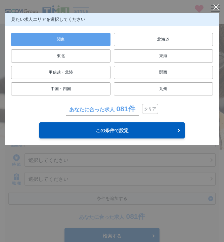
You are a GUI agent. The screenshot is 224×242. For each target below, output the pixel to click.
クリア (150, 109)
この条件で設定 (112, 130)
